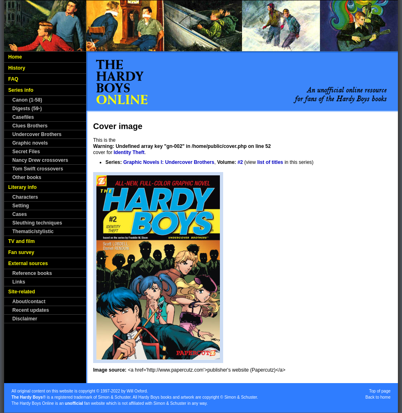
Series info (20, 90)
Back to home (378, 397)
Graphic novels (30, 143)
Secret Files (26, 151)
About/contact (29, 301)
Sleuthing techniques (37, 223)
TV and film (21, 241)
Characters (25, 197)
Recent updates (30, 310)
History (16, 68)
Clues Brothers (30, 126)
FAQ (13, 79)
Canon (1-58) (27, 100)
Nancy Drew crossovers (40, 160)
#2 (240, 162)
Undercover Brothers (37, 134)
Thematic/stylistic (33, 231)
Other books (26, 177)
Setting (20, 206)
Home (15, 57)
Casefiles (23, 117)
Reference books (32, 273)
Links (18, 282)
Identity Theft (129, 152)
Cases (19, 214)
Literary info (22, 187)
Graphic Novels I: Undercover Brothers (168, 162)
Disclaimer (24, 319)
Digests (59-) (27, 108)
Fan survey (21, 252)
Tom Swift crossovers (37, 169)
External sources (28, 263)
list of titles (270, 162)
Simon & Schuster (114, 397)
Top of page (380, 391)
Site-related (21, 292)
